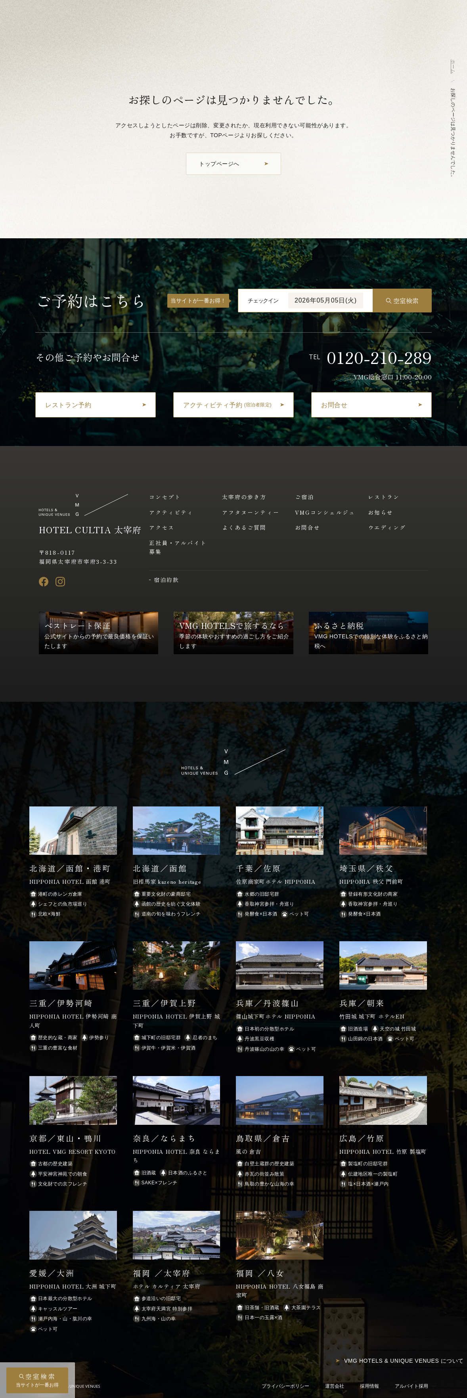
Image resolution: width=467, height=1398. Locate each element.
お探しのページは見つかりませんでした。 (453, 134)
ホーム (453, 66)
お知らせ (380, 512)
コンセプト (165, 497)
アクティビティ (171, 512)
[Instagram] (60, 581)
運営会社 (334, 1386)
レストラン (384, 497)
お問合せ (307, 527)
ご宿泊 (304, 497)
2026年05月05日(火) (326, 300)
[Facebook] (43, 581)
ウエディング (387, 527)
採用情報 (369, 1386)
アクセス (161, 527)
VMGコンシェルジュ (325, 512)
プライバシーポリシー (285, 1386)
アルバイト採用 (411, 1386)
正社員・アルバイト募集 (178, 547)
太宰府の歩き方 (244, 497)
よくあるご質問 (244, 527)
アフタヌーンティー (250, 512)
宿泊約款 (166, 580)
